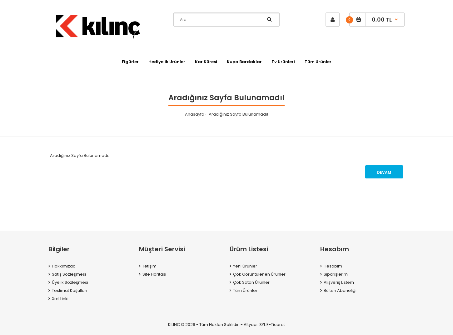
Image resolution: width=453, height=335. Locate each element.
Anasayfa (194, 114)
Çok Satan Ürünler (251, 282)
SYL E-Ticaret (272, 325)
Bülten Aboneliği (340, 290)
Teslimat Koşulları (69, 290)
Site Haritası (154, 274)
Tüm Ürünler (245, 290)
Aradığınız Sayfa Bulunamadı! (238, 114)
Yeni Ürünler (245, 266)
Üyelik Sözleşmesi (70, 282)
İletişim (149, 266)
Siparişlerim (336, 274)
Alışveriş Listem (339, 282)
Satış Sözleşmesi (69, 274)
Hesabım (333, 266)
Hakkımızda (64, 266)
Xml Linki (60, 299)
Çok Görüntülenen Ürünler (259, 274)
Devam (384, 172)
